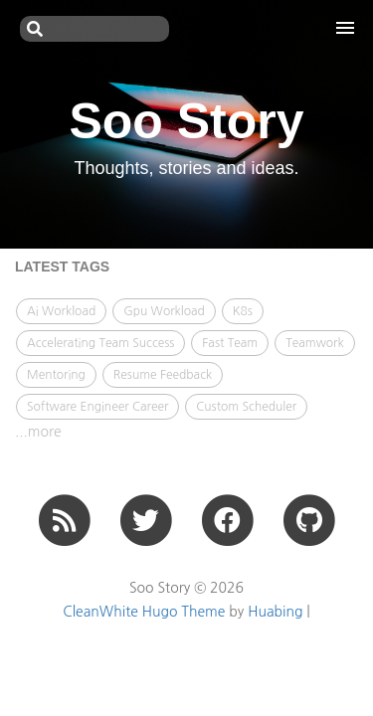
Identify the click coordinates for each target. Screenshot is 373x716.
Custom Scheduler (246, 407)
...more (38, 432)
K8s (243, 311)
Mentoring (56, 375)
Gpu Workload (164, 311)
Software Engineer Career (97, 407)
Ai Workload (61, 311)
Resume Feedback (162, 375)
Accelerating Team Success (100, 343)
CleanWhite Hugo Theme (144, 612)
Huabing (275, 612)
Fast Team (230, 343)
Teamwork (314, 343)
